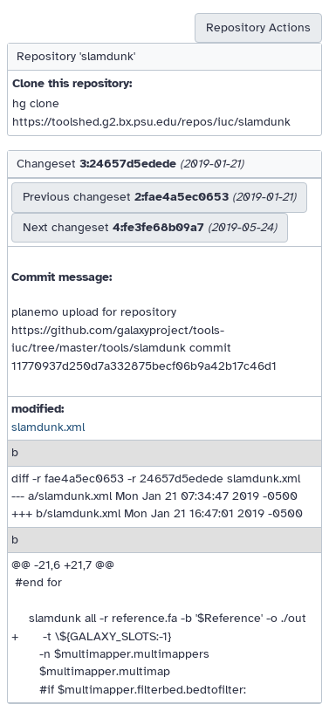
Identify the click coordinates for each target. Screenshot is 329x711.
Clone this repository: (72, 83)
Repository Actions (258, 27)
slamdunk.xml (48, 427)
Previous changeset (159, 196)
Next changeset (150, 227)
